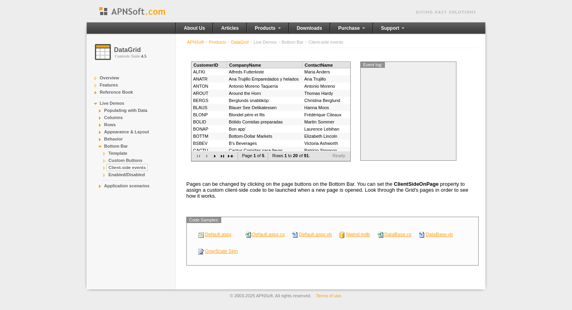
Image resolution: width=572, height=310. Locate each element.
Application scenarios (126, 185)
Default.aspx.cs (268, 234)
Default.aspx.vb (315, 234)
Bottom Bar (116, 146)
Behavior (113, 139)
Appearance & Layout (126, 131)
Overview (109, 77)
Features (109, 85)
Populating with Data (125, 110)
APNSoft (195, 42)
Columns (113, 117)
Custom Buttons (125, 160)
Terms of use (328, 295)
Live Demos (112, 103)
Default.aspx (218, 234)
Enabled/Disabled (126, 174)
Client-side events (127, 167)
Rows (110, 124)
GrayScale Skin (221, 251)
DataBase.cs (398, 234)
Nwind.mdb (358, 234)
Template (117, 153)
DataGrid (240, 42)
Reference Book (116, 92)
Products (217, 42)
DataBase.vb (439, 234)
